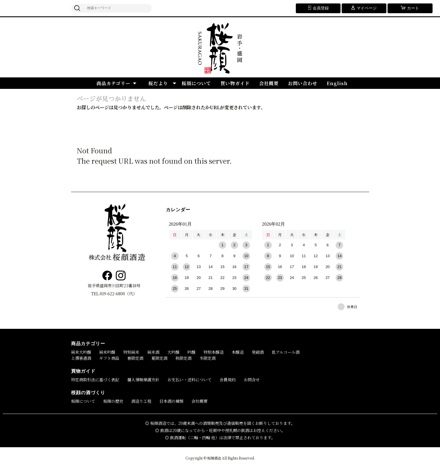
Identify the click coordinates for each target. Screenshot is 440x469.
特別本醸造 (214, 352)
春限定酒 (135, 358)
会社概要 (269, 83)
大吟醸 (173, 352)
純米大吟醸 (81, 352)
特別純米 (131, 352)
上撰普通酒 (81, 358)
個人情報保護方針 (143, 379)
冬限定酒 (208, 358)
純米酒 (153, 352)
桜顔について (196, 83)
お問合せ (252, 379)
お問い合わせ (302, 83)
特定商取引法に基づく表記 (95, 379)
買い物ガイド (235, 83)
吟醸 (191, 352)
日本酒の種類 (171, 401)
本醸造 (238, 352)
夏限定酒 (159, 358)
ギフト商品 (109, 358)
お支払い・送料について (189, 379)
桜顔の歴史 (113, 401)
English (337, 83)
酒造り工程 (141, 401)
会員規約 (228, 379)
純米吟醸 (107, 352)
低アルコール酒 (286, 352)
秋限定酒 (183, 358)
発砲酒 (258, 352)
